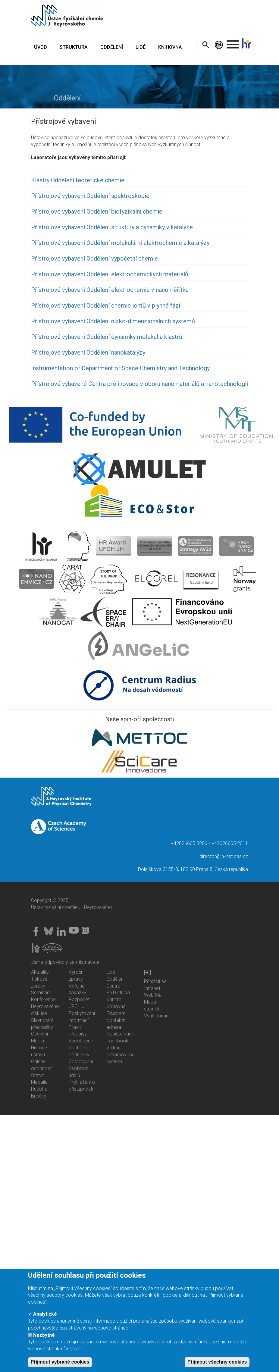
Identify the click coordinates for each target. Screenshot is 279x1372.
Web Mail (153, 995)
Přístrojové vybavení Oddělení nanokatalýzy (88, 352)
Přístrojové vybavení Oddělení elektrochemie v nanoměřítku (110, 289)
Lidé (110, 972)
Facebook (117, 1041)
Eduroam (116, 1013)
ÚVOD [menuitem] (40, 47)
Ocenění (39, 1034)
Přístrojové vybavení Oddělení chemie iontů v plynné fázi (105, 305)
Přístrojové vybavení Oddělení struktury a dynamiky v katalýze (112, 227)
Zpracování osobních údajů (81, 1068)
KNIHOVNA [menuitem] (170, 47)
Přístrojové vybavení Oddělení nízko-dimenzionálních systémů (113, 321)
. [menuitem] (233, 42)
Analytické (45, 1323)
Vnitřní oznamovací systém (119, 1054)
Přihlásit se (155, 981)
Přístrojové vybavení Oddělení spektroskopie (90, 195)
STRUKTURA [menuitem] (73, 47)
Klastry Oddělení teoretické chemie (77, 180)
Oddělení (115, 979)
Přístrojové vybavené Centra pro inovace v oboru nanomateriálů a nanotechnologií (139, 383)
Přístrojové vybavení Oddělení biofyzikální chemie (96, 211)
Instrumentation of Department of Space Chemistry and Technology (120, 368)
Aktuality (40, 972)
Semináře (41, 992)
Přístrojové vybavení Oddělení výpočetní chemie (94, 258)
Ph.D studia (118, 992)
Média (37, 1041)
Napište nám (119, 1034)
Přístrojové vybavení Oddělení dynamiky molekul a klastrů (106, 336)
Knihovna (116, 1006)
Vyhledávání (156, 1016)
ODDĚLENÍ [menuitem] (111, 47)
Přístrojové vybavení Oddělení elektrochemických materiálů (109, 274)
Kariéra (113, 999)
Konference (43, 999)
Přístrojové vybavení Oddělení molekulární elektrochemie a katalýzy (120, 242)
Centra (113, 986)
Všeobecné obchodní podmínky (81, 1047)
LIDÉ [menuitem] (141, 47)
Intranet (152, 988)
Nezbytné (44, 1344)
